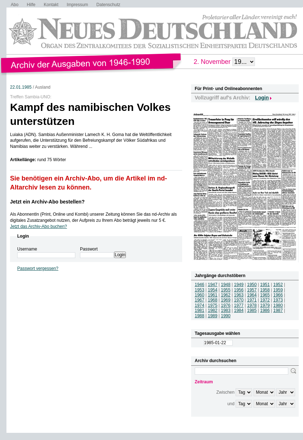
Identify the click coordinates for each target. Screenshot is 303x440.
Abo (14, 4)
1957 (252, 289)
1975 (213, 305)
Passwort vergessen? (37, 268)
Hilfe (31, 4)
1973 (278, 300)
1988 (199, 315)
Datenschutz (108, 4)
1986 (265, 310)
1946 (199, 284)
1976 (226, 305)
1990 (226, 315)
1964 (252, 295)
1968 (213, 300)
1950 (252, 284)
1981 (199, 310)
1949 (239, 284)
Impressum (77, 4)
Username (27, 249)
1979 (265, 305)
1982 (213, 310)
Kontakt (51, 4)
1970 (239, 300)
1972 (265, 300)
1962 (226, 295)
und (231, 403)
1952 (278, 284)
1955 (226, 289)
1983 (226, 310)
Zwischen (225, 392)
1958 (265, 289)
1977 (239, 305)
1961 (213, 295)
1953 (199, 289)
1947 (213, 284)
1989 (213, 315)
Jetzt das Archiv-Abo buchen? (38, 226)
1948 (226, 284)
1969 (226, 300)
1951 (265, 284)
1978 (252, 305)
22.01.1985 (21, 87)
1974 (199, 305)
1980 (278, 305)
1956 (239, 289)
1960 (199, 295)
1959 (278, 289)
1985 (252, 310)
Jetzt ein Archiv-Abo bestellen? (47, 202)
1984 (239, 310)
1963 (239, 295)
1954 (213, 289)
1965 (265, 295)
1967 (199, 300)
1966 (278, 295)
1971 (252, 300)
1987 (278, 310)
